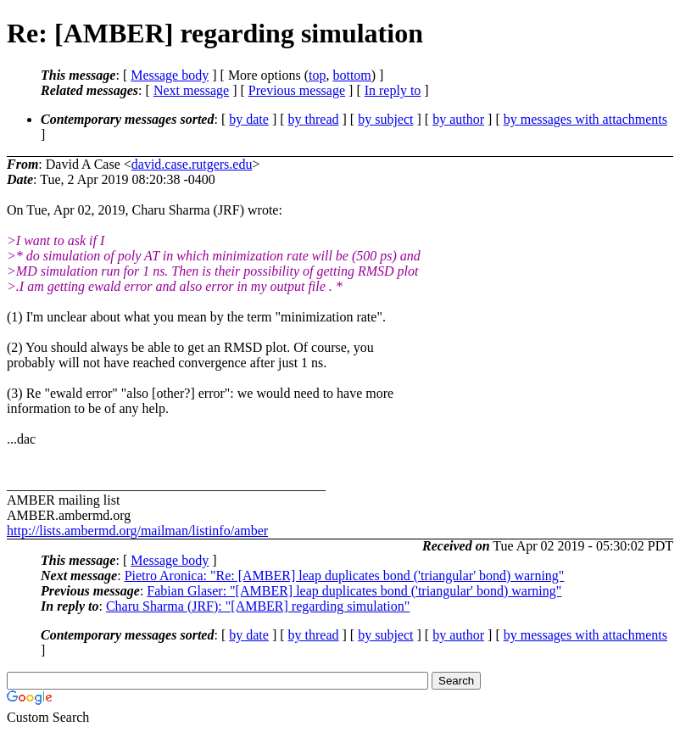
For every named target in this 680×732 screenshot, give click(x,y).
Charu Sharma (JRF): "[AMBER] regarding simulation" (258, 606)
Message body (170, 75)
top (317, 75)
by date (249, 119)
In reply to (393, 90)
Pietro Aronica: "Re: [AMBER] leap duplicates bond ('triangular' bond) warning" (345, 575)
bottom (351, 75)
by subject (385, 119)
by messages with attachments (585, 119)
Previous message (296, 90)
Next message (191, 90)
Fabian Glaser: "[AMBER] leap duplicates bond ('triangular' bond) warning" (354, 591)
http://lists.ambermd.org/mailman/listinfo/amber (137, 530)
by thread (313, 119)
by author (458, 119)
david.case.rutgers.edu (192, 164)
